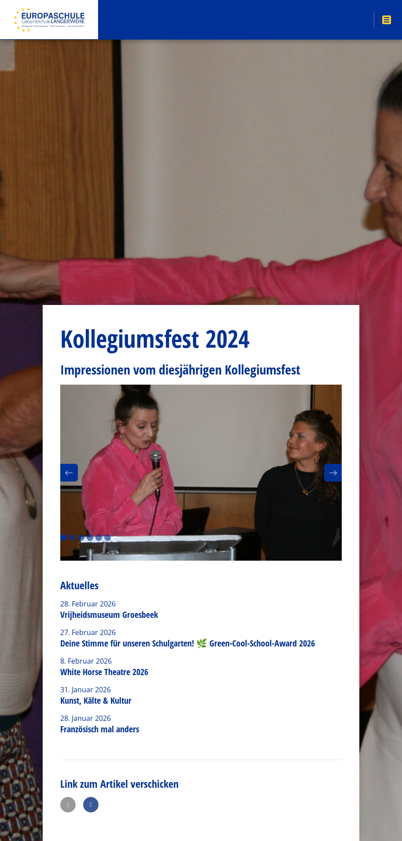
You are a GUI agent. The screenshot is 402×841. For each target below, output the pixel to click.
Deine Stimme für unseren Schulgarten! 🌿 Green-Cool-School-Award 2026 (187, 643)
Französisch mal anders (99, 729)
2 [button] (72, 537)
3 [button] (81, 537)
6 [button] (107, 537)
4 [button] (90, 537)
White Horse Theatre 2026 (104, 672)
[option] (201, 473)
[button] (69, 472)
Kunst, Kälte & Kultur (96, 700)
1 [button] (63, 537)
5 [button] (98, 537)
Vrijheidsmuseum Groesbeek (109, 615)
